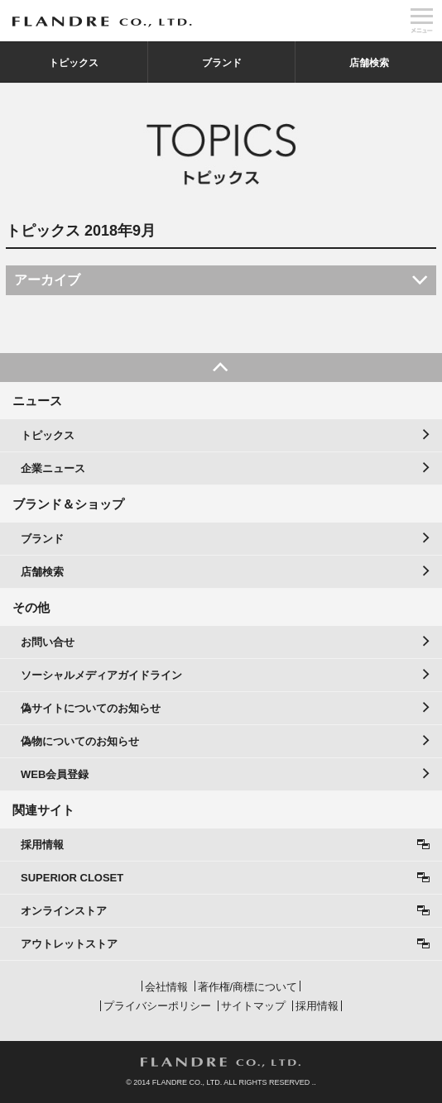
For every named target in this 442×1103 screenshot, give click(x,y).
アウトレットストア (69, 944)
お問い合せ (47, 642)
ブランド (222, 63)
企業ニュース (53, 468)
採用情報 (42, 844)
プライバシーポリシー (157, 1006)
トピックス (73, 63)
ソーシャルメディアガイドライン (101, 675)
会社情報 (166, 987)
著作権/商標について (248, 987)
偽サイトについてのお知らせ (91, 708)
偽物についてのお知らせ (80, 741)
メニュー (421, 20)
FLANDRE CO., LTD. (221, 1062)
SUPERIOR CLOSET (72, 877)
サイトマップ (253, 1006)
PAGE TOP (221, 367)
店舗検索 (369, 63)
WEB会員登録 (55, 774)
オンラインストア (64, 911)
